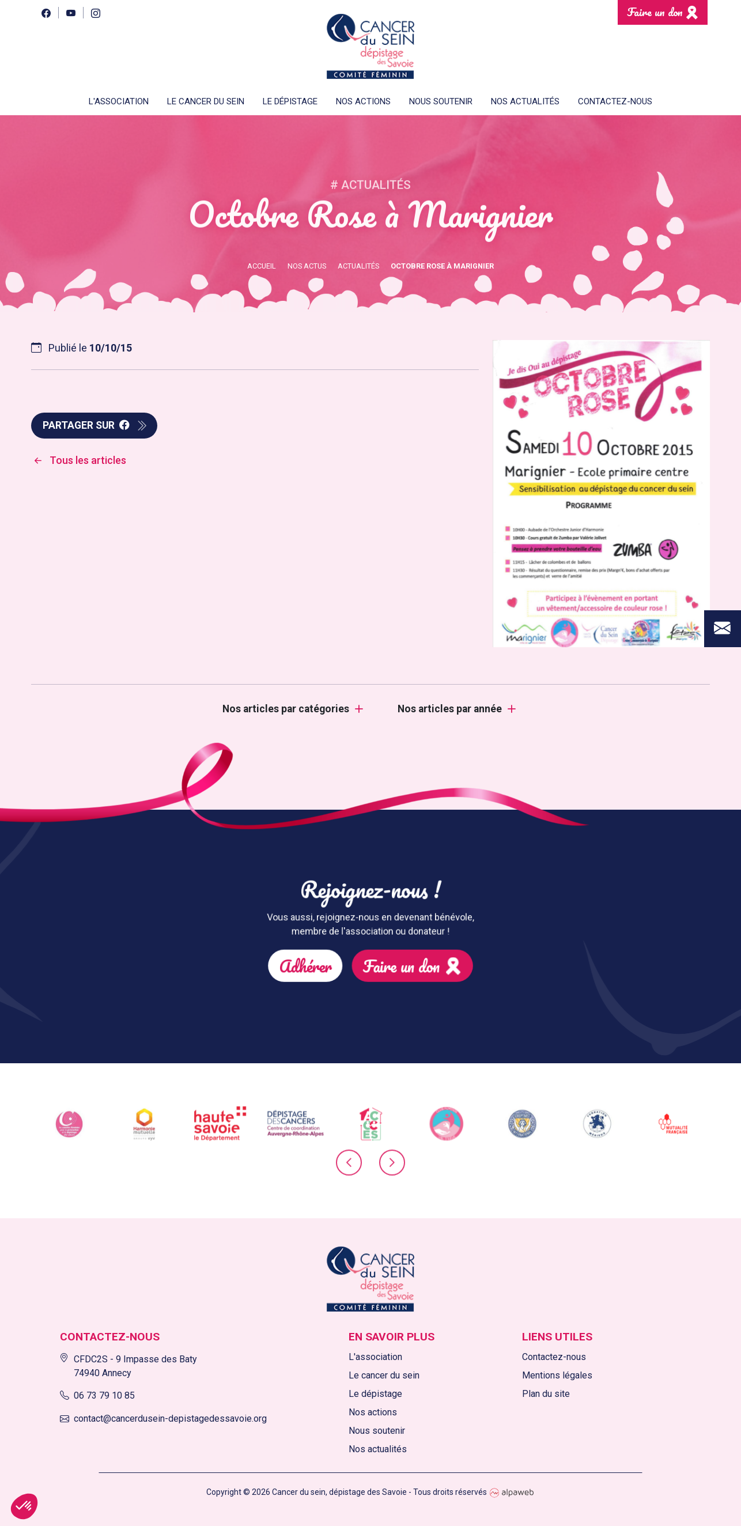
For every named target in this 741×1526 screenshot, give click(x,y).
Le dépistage (375, 1393)
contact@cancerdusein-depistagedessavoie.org (163, 1418)
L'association (375, 1356)
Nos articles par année (450, 709)
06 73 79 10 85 (97, 1395)
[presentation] (349, 1167)
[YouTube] (70, 12)
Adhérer (326, 955)
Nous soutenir (377, 1430)
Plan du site (546, 1393)
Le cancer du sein (384, 1375)
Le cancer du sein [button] (205, 101)
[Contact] (722, 555)
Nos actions (363, 101)
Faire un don (655, 12)
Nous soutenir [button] (440, 101)
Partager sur (86, 425)
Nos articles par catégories (285, 709)
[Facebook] (45, 12)
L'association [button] (119, 101)
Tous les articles (78, 460)
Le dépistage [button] (290, 101)
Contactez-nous (615, 101)
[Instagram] (95, 12)
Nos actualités (525, 101)
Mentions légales (557, 1375)
